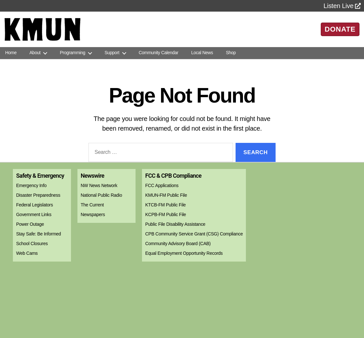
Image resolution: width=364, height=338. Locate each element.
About (34, 52)
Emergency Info (31, 185)
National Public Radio (101, 195)
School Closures (32, 243)
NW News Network (99, 185)
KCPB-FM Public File (165, 214)
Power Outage (30, 224)
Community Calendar (158, 52)
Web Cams (27, 253)
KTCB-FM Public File (165, 204)
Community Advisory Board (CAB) (178, 243)
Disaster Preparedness (38, 195)
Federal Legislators (34, 204)
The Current (92, 204)
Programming (72, 52)
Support (112, 52)
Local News (202, 52)
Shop (231, 52)
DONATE (340, 29)
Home (10, 52)
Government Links (33, 214)
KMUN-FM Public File (166, 195)
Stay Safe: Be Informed (38, 233)
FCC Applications (161, 185)
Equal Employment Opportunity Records (184, 253)
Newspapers (93, 214)
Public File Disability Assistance (175, 224)
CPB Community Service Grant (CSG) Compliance (194, 233)
